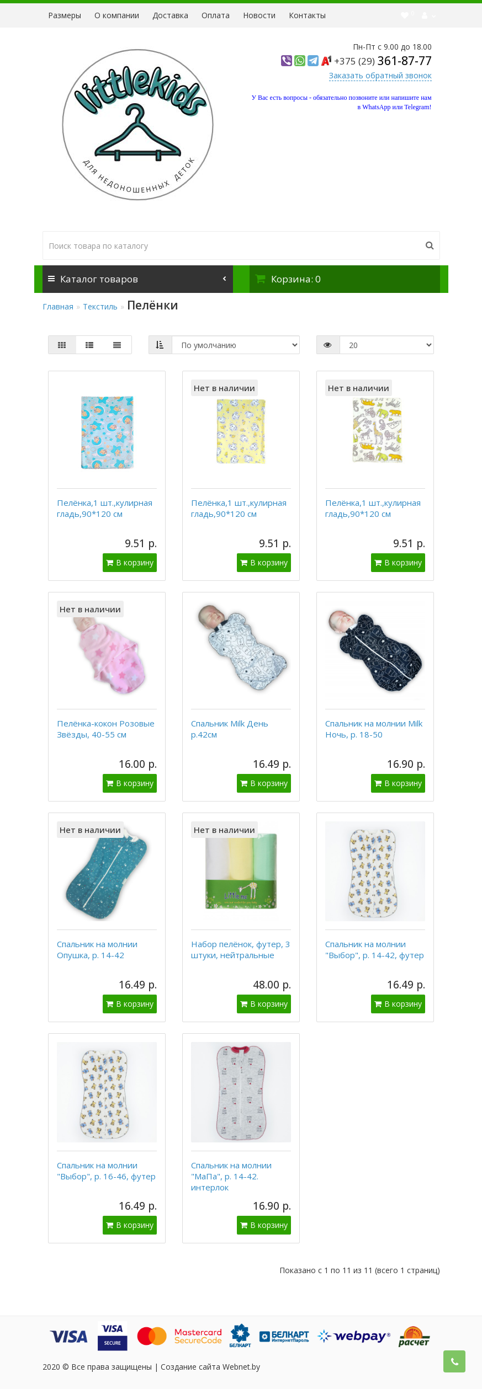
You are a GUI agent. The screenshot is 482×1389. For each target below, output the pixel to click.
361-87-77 (383, 60)
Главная (58, 306)
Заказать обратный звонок (380, 75)
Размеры (64, 15)
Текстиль (100, 306)
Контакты (307, 15)
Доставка (170, 15)
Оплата (216, 15)
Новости (259, 15)
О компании (116, 15)
